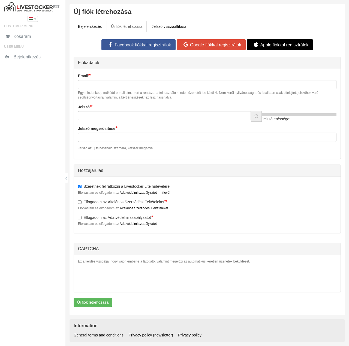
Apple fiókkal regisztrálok (279, 44)
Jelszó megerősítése (96, 128)
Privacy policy (189, 335)
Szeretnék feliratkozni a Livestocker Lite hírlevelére (124, 186)
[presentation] (119, 277)
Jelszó (84, 107)
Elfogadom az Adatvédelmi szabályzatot (114, 217)
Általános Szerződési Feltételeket (144, 208)
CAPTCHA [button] (88, 248)
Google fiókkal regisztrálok (211, 44)
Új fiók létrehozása (129, 28)
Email (83, 76)
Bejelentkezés (90, 26)
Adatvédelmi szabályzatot (138, 224)
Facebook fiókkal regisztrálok (138, 44)
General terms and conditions (99, 335)
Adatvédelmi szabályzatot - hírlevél (145, 193)
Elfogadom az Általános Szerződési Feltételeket (121, 202)
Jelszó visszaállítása (169, 26)
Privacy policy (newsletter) (151, 335)
